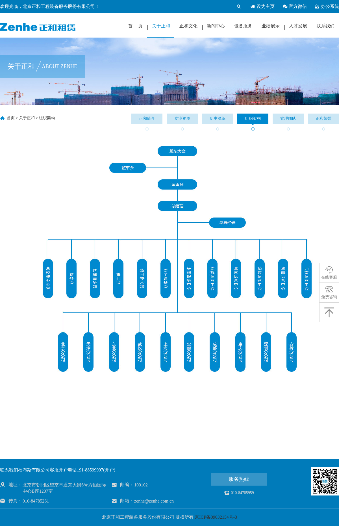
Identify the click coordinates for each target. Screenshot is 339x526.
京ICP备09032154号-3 (216, 517)
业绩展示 (271, 25)
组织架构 (47, 118)
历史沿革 (217, 118)
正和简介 (147, 118)
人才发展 (298, 25)
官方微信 (294, 6)
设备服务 (243, 25)
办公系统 (327, 6)
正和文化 (188, 25)
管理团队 (288, 118)
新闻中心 (216, 25)
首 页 (135, 25)
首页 (11, 118)
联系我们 (325, 25)
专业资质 (182, 118)
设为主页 (262, 6)
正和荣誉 (323, 118)
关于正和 (161, 25)
